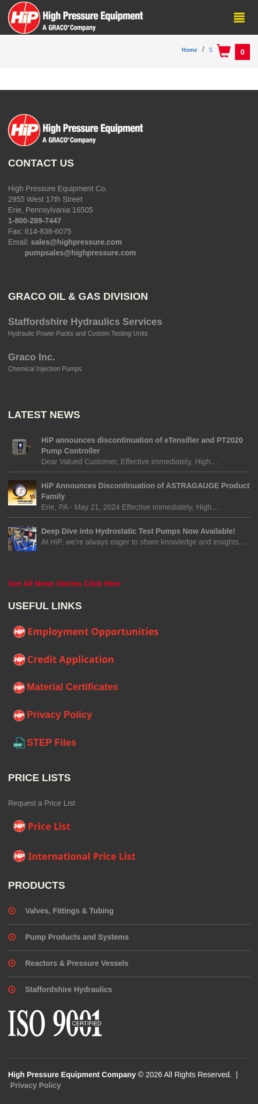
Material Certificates (65, 687)
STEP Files (45, 743)
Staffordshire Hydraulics (68, 989)
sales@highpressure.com (76, 242)
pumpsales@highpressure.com (80, 252)
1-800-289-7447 (35, 220)
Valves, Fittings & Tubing (69, 910)
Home (189, 50)
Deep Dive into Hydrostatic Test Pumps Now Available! (138, 531)
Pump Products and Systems (77, 937)
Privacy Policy (52, 715)
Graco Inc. (31, 357)
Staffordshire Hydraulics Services (85, 321)
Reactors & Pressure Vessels (76, 963)
